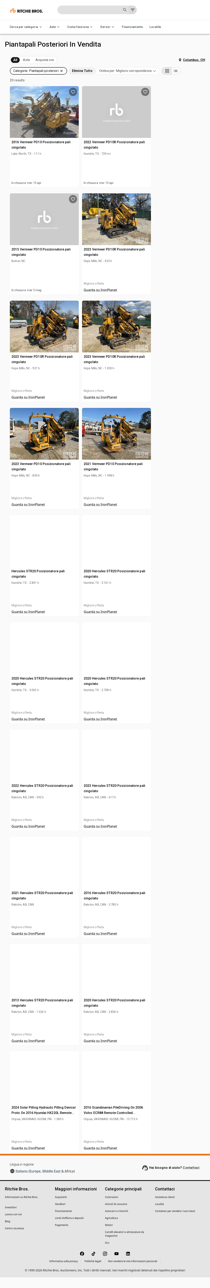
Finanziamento (132, 27)
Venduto (55, 60)
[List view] (200, 81)
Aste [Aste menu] (55, 27)
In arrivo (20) (21, 60)
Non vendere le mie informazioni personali (132, 1272)
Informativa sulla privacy (63, 1272)
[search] (67, 313)
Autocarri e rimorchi (116, 1221)
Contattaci (191, 1178)
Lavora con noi (13, 1225)
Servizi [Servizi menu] (108, 27)
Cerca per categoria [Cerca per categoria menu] (26, 27)
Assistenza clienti (165, 1208)
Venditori (60, 1214)
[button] (38, 77)
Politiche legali (92, 1272)
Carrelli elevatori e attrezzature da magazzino (124, 1244)
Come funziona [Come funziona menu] (80, 27)
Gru (107, 1253)
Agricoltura (111, 1228)
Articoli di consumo (116, 1214)
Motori (109, 1235)
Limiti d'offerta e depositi (69, 1228)
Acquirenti (61, 1208)
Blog (7, 1232)
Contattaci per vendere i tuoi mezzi (175, 1221)
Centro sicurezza (14, 1239)
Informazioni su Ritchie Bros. (21, 1208)
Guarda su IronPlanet (163, 300)
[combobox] (152, 81)
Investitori (11, 1218)
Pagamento (61, 1235)
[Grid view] (190, 81)
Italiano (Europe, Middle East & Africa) (45, 1182)
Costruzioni (111, 1208)
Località (155, 27)
